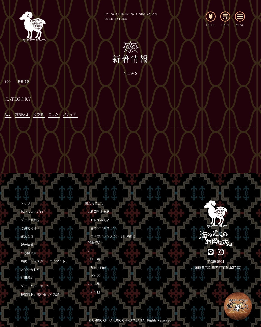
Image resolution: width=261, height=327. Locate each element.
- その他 (94, 292)
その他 (38, 114)
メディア (70, 114)
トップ (25, 203)
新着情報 (24, 81)
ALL (7, 114)
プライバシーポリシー (37, 286)
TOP (8, 81)
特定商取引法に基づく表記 (40, 294)
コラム (53, 114)
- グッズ (94, 275)
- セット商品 (97, 267)
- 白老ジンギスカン (102, 228)
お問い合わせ (30, 269)
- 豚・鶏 (94, 259)
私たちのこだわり (33, 211)
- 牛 (90, 250)
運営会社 (27, 236)
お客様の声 (29, 253)
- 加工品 (94, 283)
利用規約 (27, 277)
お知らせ (22, 114)
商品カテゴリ (94, 203)
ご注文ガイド (30, 228)
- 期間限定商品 (99, 211)
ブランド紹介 (30, 220)
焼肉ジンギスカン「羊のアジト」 (45, 261)
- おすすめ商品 (99, 220)
